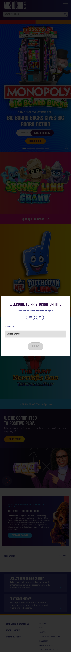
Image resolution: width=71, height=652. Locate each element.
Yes (30, 317)
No (40, 317)
